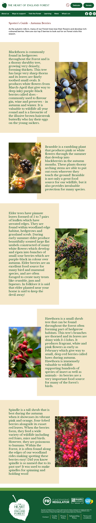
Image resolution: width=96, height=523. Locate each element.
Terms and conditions (87, 517)
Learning (47, 14)
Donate (88, 5)
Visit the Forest (35, 14)
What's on (66, 14)
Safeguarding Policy (74, 517)
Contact (45, 517)
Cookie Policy (54, 517)
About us (5, 14)
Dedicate (76, 5)
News (56, 14)
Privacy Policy (63, 517)
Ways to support (19, 14)
